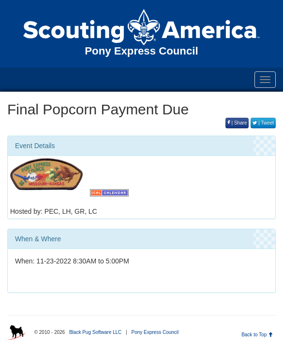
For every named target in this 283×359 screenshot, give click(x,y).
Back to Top (257, 334)
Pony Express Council (155, 332)
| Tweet (263, 122)
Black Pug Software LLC (95, 332)
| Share (237, 122)
